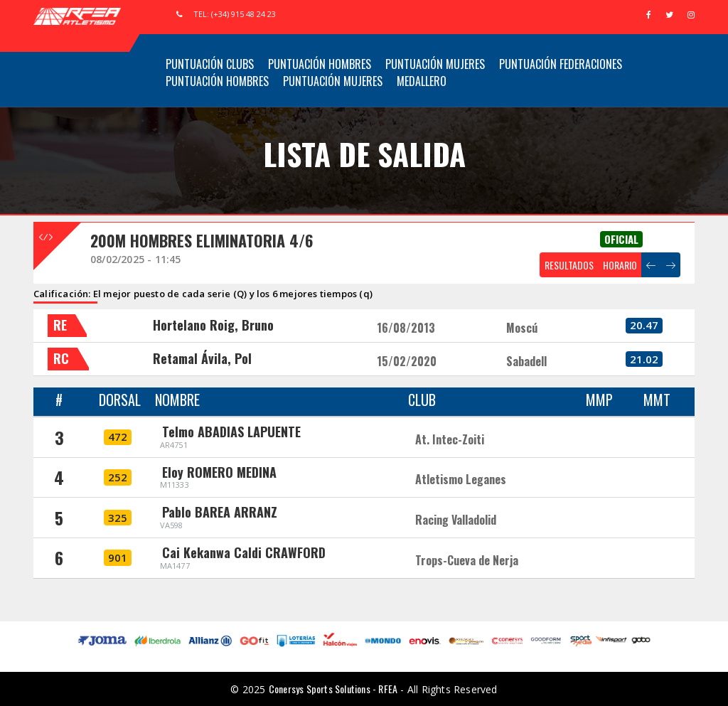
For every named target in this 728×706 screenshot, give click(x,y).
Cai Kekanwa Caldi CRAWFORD (244, 552)
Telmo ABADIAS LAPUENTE (231, 431)
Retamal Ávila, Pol (202, 358)
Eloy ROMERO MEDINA (219, 472)
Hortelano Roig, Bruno (213, 325)
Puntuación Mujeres (435, 64)
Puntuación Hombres (319, 64)
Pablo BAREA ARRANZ (219, 512)
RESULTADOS (569, 264)
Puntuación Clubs (210, 64)
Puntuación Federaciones (560, 64)
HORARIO (620, 264)
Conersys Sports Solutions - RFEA (333, 688)
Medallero (421, 81)
